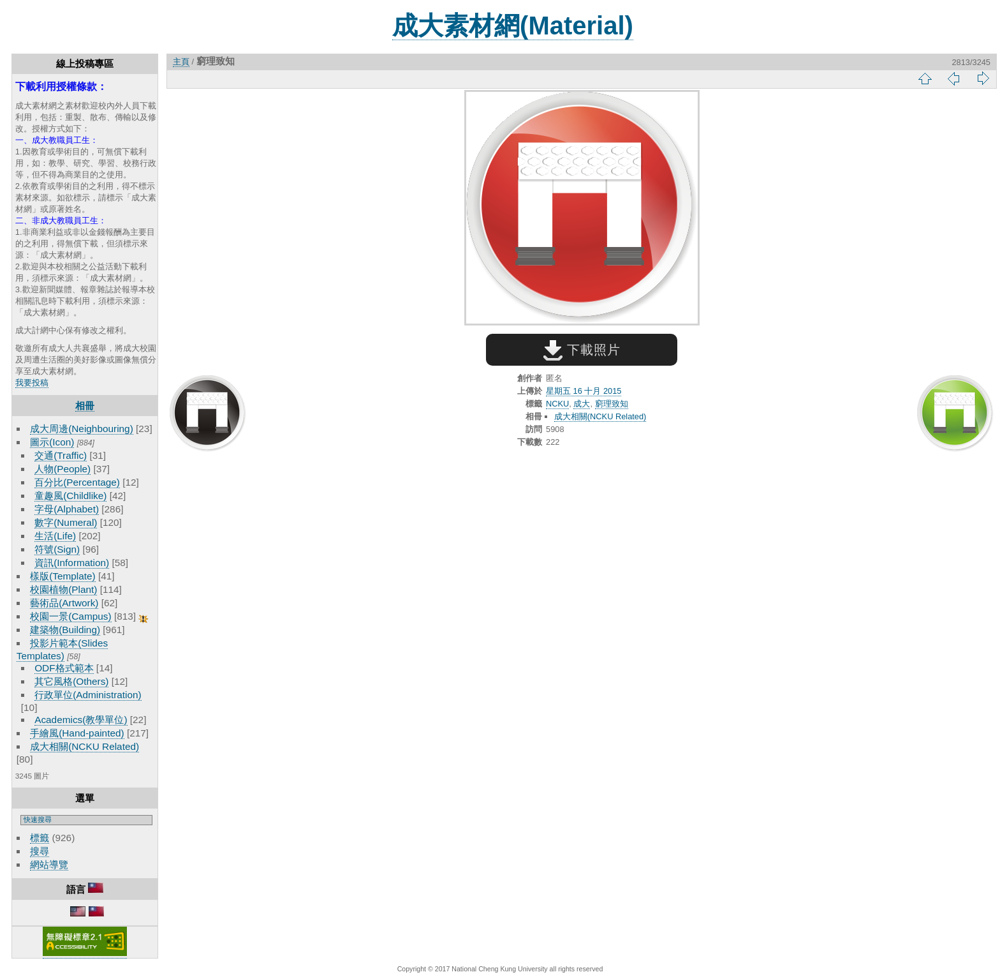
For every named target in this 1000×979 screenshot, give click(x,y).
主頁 (181, 61)
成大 (581, 403)
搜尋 (39, 851)
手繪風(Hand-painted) (77, 733)
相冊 (84, 405)
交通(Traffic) (60, 455)
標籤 (39, 837)
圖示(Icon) (52, 442)
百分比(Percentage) (77, 482)
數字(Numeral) (65, 522)
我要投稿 (31, 382)
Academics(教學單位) (80, 719)
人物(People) (62, 468)
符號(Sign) (57, 549)
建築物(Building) (65, 629)
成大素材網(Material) (512, 25)
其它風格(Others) (71, 681)
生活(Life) (55, 535)
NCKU (557, 403)
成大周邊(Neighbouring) (81, 428)
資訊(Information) (71, 562)
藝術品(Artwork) (64, 602)
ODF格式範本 (63, 667)
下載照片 (582, 350)
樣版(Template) (63, 576)
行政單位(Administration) (88, 694)
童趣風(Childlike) (70, 495)
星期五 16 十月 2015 (583, 391)
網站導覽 (49, 864)
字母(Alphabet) (66, 509)
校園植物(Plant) (63, 589)
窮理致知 (611, 403)
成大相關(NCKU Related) (84, 746)
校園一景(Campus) (70, 616)
